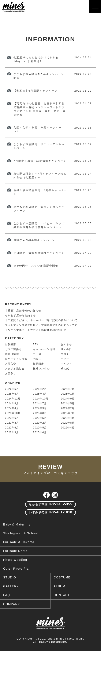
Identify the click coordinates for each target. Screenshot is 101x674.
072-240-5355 (50, 504)
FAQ (6, 595)
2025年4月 (40, 393)
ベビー (65, 358)
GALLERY (11, 586)
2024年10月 (41, 398)
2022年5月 (40, 427)
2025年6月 (12, 393)
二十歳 (37, 354)
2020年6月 (40, 432)
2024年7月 (40, 403)
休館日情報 (12, 354)
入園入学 (10, 363)
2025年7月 (68, 389)
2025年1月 (68, 393)
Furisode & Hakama (18, 542)
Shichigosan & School (20, 533)
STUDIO (9, 577)
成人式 (65, 368)
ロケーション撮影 (16, 358)
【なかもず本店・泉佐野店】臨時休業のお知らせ (35, 329)
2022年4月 (68, 427)
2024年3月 (40, 408)
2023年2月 (40, 422)
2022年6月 (12, 427)
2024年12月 (13, 398)
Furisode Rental (16, 551)
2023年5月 (40, 417)
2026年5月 (12, 389)
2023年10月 (13, 413)
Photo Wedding (15, 559)
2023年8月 (40, 413)
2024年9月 (68, 398)
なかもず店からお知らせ (20, 315)
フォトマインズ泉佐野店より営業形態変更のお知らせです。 (42, 325)
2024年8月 (12, 403)
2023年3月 (12, 422)
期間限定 (38, 363)
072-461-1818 (50, 512)
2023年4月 (68, 417)
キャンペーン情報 (44, 349)
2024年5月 (68, 403)
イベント (66, 363)
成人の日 (66, 349)
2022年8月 (68, 422)
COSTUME (62, 577)
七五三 (37, 358)
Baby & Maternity (16, 524)
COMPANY (11, 604)
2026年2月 (40, 389)
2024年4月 (12, 408)
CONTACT (62, 595)
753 (35, 344)
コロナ (65, 354)
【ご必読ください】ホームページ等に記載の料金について (41, 320)
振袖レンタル (41, 368)
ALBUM (59, 586)
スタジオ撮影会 (15, 368)
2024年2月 (68, 408)
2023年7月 (68, 413)
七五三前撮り (13, 349)
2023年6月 (12, 417)
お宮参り (10, 373)
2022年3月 (12, 432)
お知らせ (66, 344)
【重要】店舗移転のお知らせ (23, 310)
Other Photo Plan (17, 568)
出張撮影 (10, 344)
